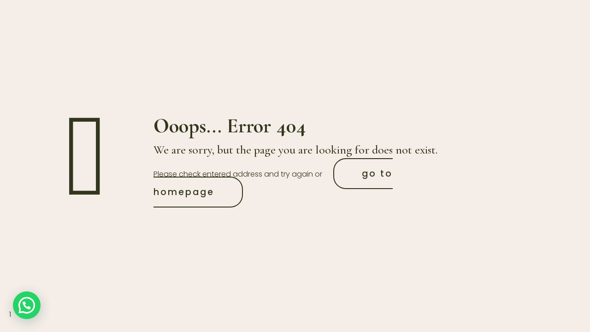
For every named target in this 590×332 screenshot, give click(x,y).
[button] (27, 305)
